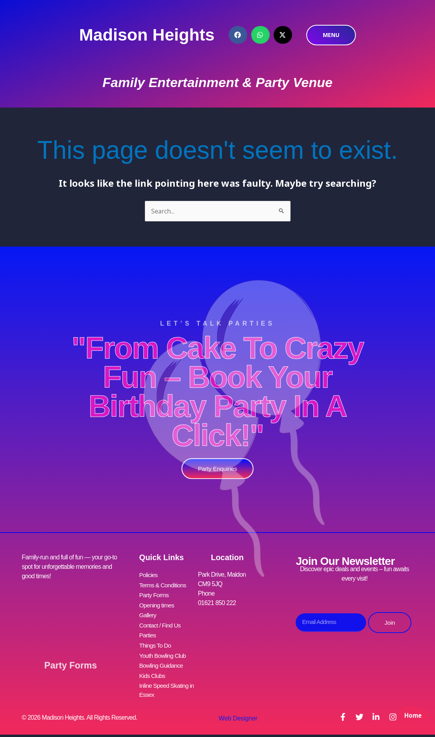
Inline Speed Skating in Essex (167, 684)
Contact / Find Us (161, 622)
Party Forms (71, 660)
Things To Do (155, 641)
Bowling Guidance (162, 660)
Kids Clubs (152, 669)
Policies (149, 575)
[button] (238, 35)
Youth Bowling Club (163, 651)
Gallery (148, 613)
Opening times (157, 603)
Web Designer (236, 712)
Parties (148, 632)
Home (411, 719)
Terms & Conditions (163, 584)
